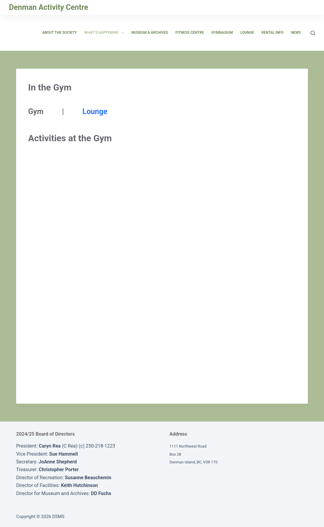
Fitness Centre (190, 32)
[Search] (313, 33)
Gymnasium (222, 32)
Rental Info (272, 32)
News (296, 32)
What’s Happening (105, 32)
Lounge (247, 32)
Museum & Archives (149, 32)
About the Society (59, 32)
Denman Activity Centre (48, 7)
